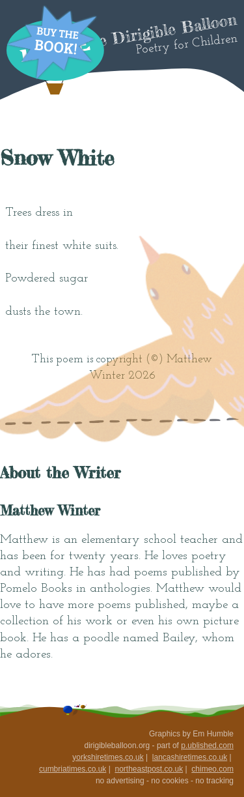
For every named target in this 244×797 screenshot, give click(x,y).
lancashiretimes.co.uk (189, 757)
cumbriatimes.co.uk (72, 769)
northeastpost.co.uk (149, 769)
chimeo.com (212, 769)
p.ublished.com (207, 745)
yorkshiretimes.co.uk (107, 757)
